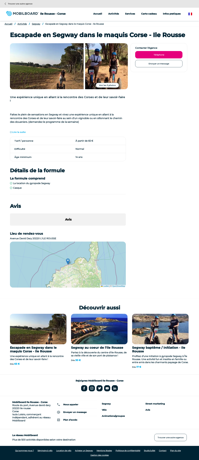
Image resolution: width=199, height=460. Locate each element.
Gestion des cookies (99, 455)
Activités (22, 24)
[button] (10, 228)
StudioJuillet (149, 450)
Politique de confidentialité (128, 450)
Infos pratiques (172, 13)
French (192, 14)
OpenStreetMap (118, 286)
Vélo (104, 409)
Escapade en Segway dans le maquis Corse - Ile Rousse (74, 24)
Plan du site (175, 450)
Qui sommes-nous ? (24, 450)
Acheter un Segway (84, 450)
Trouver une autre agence (18, 3)
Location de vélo (63, 450)
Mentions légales (104, 450)
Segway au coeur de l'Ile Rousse (97, 347)
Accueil (97, 13)
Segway (36, 24)
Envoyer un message (159, 64)
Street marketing (155, 403)
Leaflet (105, 286)
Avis (147, 409)
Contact (162, 450)
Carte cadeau (149, 13)
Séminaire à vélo (45, 450)
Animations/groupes (113, 416)
